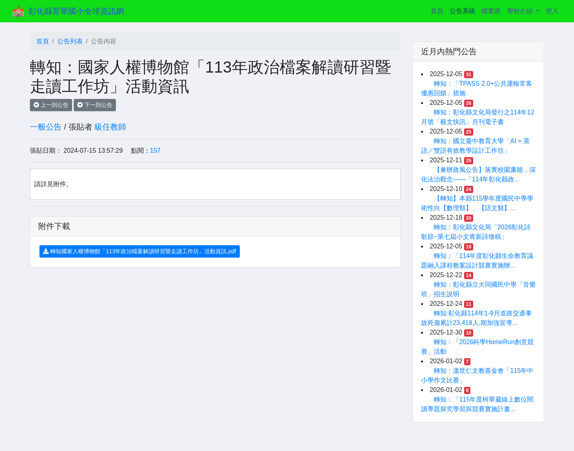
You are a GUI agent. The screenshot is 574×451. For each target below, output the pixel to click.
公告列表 (70, 41)
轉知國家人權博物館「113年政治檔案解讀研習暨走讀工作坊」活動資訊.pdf (139, 251)
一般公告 (46, 126)
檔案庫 (491, 11)
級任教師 (110, 126)
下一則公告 (94, 105)
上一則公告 (51, 105)
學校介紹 (520, 11)
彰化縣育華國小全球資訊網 (76, 11)
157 (155, 150)
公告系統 (462, 11)
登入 (552, 11)
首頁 (439, 10)
